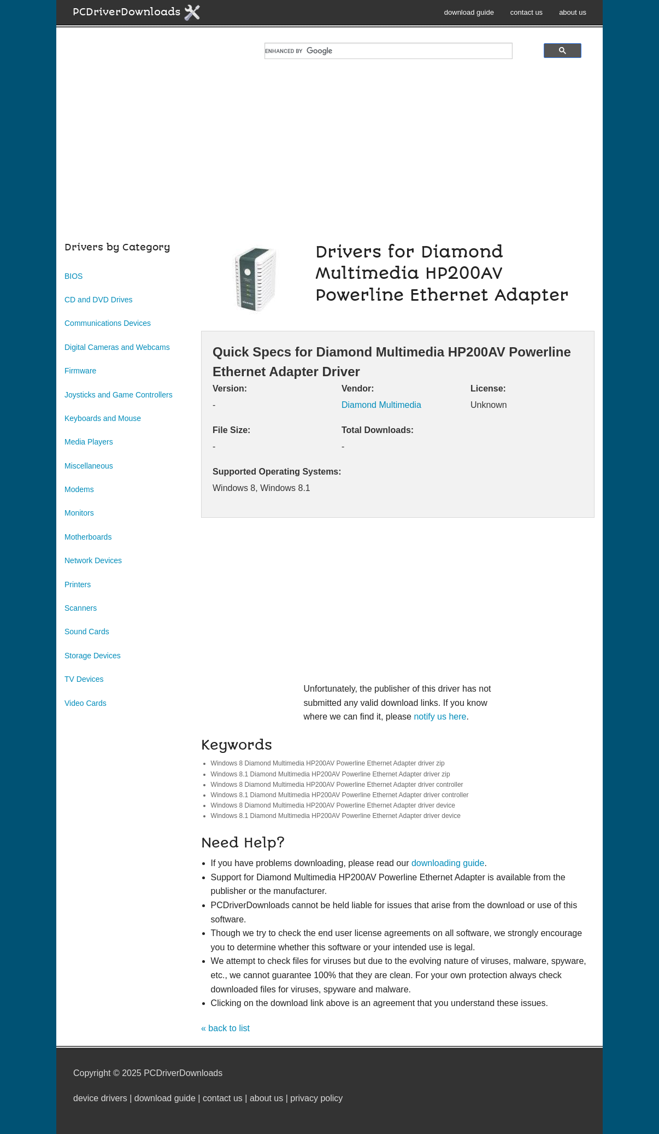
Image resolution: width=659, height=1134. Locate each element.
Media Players (88, 441)
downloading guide (447, 863)
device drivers (100, 1098)
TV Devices (84, 679)
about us (572, 12)
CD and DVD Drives (98, 299)
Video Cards (85, 703)
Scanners (80, 608)
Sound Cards (86, 631)
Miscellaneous (88, 465)
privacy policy (316, 1098)
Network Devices (93, 560)
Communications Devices (107, 323)
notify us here (440, 716)
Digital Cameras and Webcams (117, 347)
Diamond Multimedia (381, 405)
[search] (388, 51)
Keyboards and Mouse (102, 418)
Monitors (79, 512)
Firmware (80, 370)
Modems (79, 489)
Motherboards (87, 537)
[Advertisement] (329, 163)
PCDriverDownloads (137, 12)
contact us (526, 12)
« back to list (225, 1028)
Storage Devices (92, 655)
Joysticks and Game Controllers (118, 394)
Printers (77, 584)
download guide (469, 12)
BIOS (73, 276)
